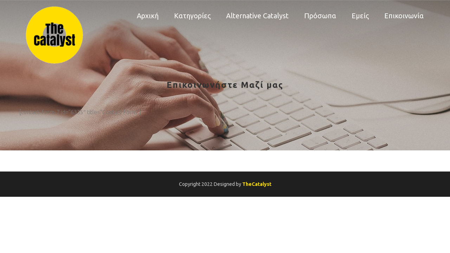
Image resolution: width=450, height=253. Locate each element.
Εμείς (360, 16)
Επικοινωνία (404, 16)
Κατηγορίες (192, 16)
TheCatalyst (256, 184)
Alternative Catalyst (257, 16)
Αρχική (148, 16)
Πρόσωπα (320, 16)
